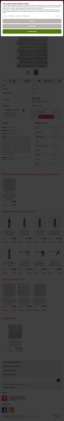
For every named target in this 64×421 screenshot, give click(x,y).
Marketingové (25, 16)
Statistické (18, 16)
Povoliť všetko (32, 31)
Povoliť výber (32, 26)
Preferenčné (11, 16)
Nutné (5, 16)
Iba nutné (32, 21)
